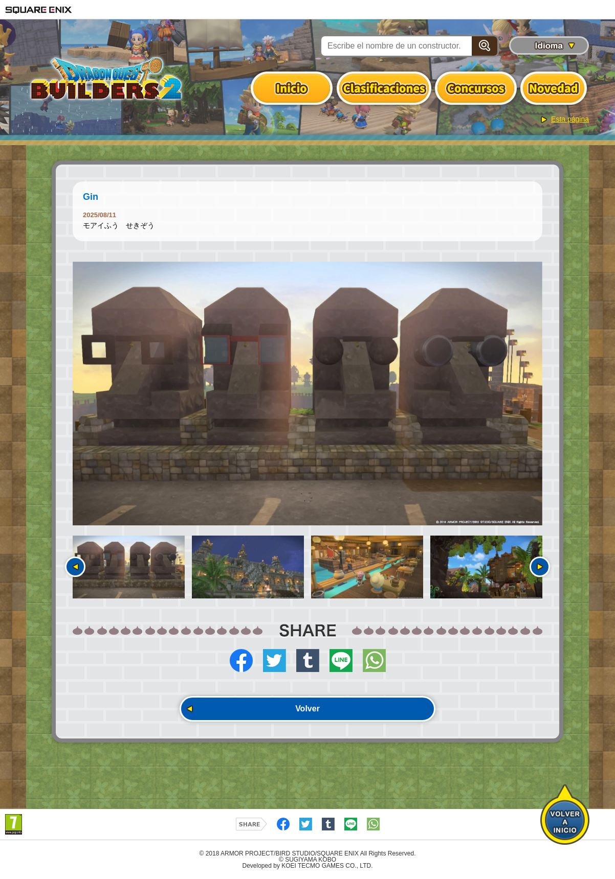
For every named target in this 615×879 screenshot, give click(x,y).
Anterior (75, 567)
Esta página (570, 119)
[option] (307, 393)
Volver (307, 708)
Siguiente (540, 567)
